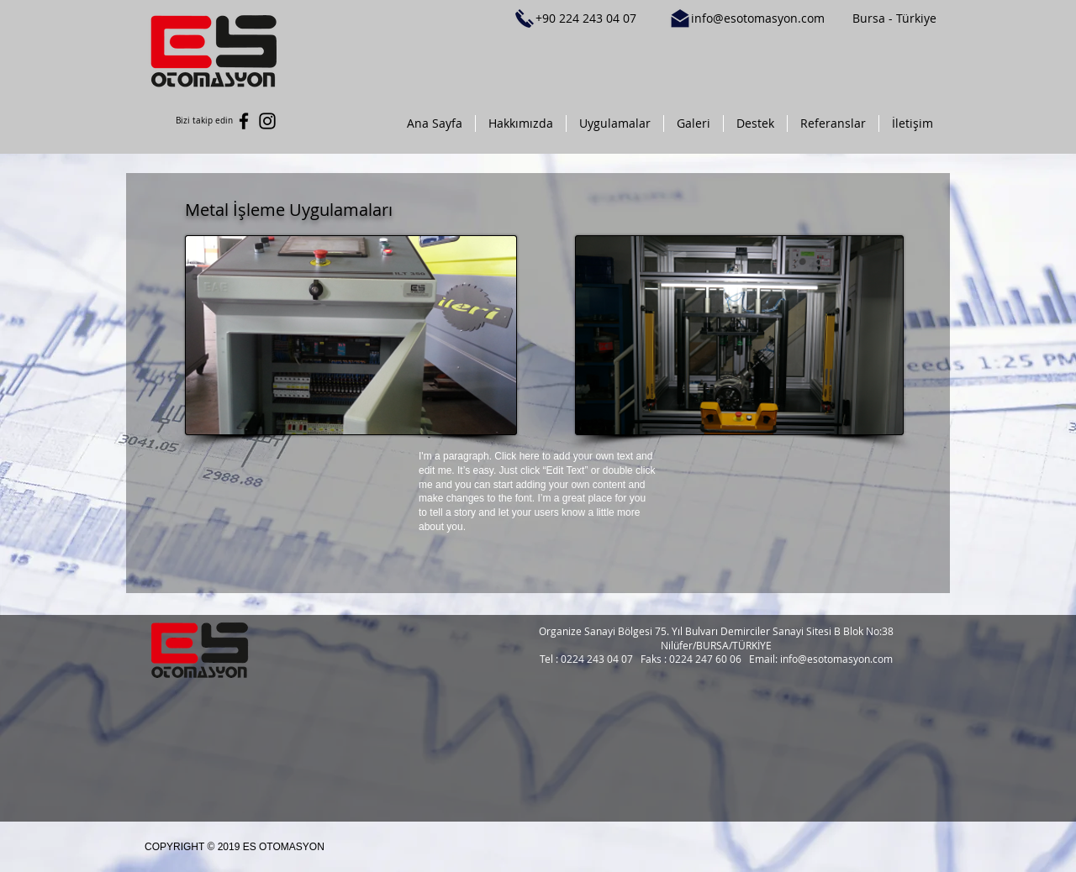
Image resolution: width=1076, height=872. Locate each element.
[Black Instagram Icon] (267, 121)
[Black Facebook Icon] (244, 121)
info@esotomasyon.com (758, 18)
